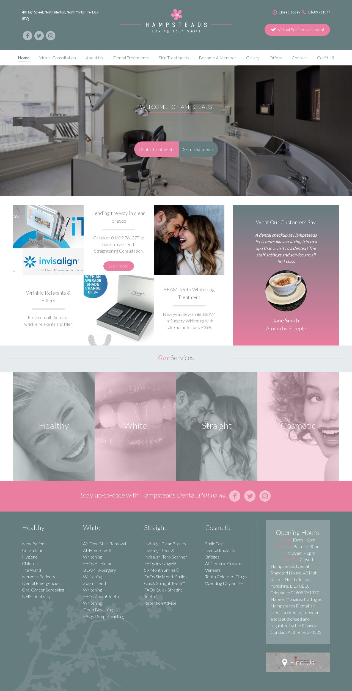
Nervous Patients (38, 576)
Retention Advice (160, 603)
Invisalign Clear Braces (165, 543)
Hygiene (30, 556)
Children (30, 563)
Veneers (213, 570)
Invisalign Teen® (159, 550)
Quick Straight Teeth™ (164, 583)
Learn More (118, 266)
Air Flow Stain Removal (104, 543)
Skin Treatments (198, 148)
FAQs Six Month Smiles (165, 576)
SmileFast (214, 543)
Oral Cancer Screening (43, 589)
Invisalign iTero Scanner (165, 556)
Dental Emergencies (41, 583)
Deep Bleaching (98, 609)
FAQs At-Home (97, 563)
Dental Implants (220, 550)
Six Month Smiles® (162, 570)
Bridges (212, 556)
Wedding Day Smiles (224, 583)
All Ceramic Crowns (223, 563)
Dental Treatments (156, 148)
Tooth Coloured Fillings (226, 576)
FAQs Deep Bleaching (103, 616)
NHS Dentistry (36, 596)
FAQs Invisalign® (160, 563)
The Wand (31, 570)
